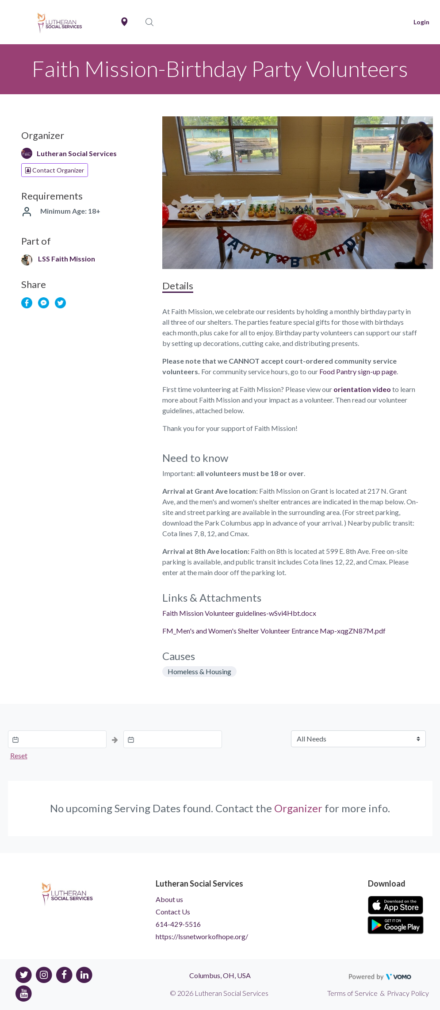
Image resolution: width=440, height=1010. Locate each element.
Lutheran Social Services (77, 153)
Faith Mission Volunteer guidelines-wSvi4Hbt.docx (239, 613)
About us (169, 899)
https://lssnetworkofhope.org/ (202, 936)
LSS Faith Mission (66, 258)
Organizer (298, 808)
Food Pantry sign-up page (358, 371)
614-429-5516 (178, 924)
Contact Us (173, 911)
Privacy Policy (408, 993)
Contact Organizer (54, 170)
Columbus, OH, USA (220, 975)
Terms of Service (352, 993)
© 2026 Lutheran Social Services (219, 993)
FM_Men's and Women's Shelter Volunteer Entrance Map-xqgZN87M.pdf (274, 630)
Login (421, 22)
